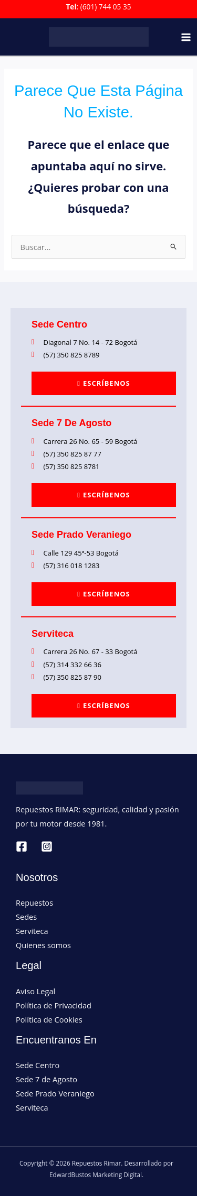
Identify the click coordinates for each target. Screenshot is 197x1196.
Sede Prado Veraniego (55, 1093)
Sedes (26, 916)
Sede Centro (37, 1065)
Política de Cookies (49, 1019)
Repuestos (34, 902)
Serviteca (32, 931)
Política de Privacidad (53, 1005)
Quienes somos (43, 945)
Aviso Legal (35, 991)
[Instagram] (47, 846)
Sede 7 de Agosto (46, 1079)
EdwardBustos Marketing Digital (95, 1174)
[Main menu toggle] (186, 37)
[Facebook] (21, 846)
